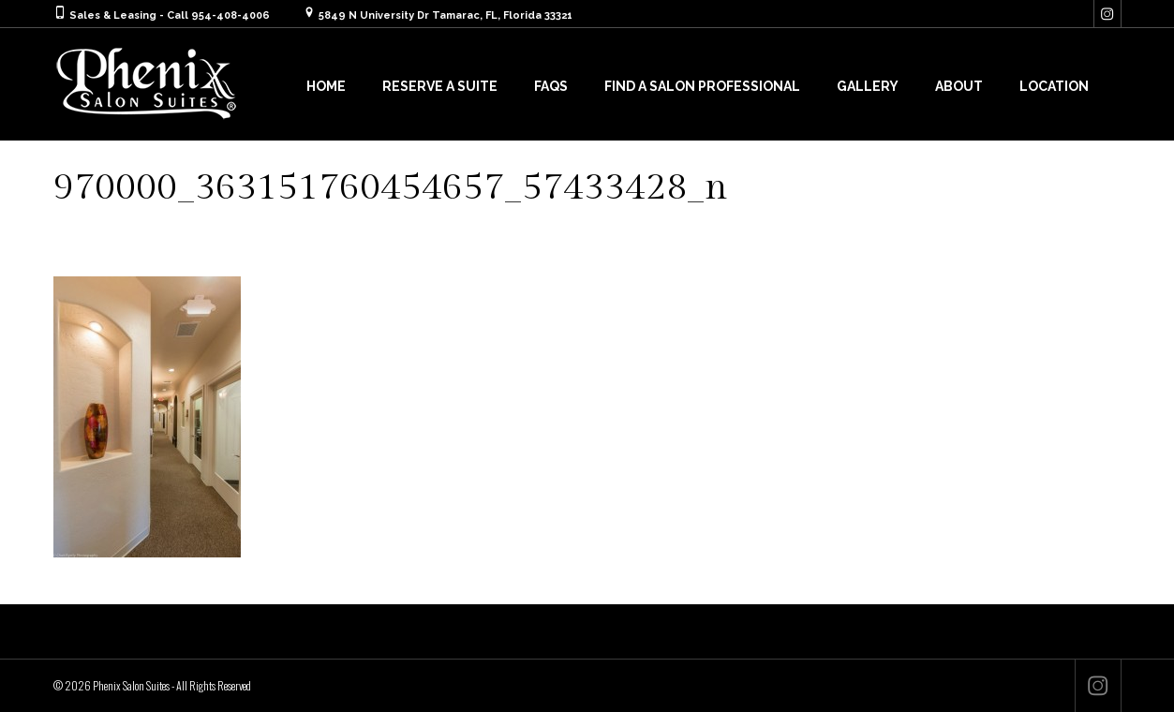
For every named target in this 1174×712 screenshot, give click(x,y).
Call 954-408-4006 (218, 15)
